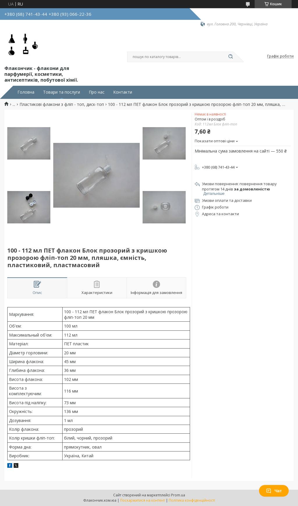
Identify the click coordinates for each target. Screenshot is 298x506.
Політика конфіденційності (192, 500)
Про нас (96, 92)
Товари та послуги (61, 92)
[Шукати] (230, 57)
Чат (274, 490)
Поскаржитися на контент (142, 500)
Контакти (122, 92)
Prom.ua (178, 495)
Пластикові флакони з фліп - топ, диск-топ (61, 104)
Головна (25, 92)
